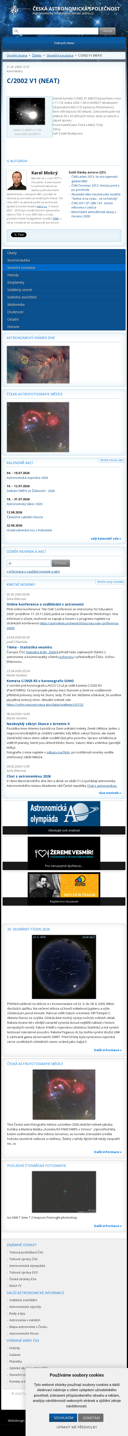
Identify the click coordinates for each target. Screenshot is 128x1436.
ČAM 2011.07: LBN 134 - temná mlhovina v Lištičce (92, 205)
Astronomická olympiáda (27, 1266)
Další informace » (108, 1050)
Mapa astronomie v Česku (28, 1327)
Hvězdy (13, 275)
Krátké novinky (21, 584)
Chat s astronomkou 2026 (29, 776)
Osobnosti (15, 312)
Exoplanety (15, 282)
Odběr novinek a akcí (26, 551)
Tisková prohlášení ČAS (26, 1252)
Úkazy (12, 253)
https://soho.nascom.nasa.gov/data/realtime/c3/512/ (45, 704)
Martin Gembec (17, 675)
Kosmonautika (18, 260)
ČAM (56, 218)
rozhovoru (66, 657)
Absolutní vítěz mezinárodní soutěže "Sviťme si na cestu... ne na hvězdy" (96, 196)
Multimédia (16, 304)
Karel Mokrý (15, 71)
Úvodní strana (17, 55)
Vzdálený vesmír (19, 289)
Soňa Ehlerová (16, 599)
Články (37, 55)
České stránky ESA (22, 1279)
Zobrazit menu (64, 43)
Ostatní (13, 319)
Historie (13, 326)
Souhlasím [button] (63, 1417)
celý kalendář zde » (106, 538)
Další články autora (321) (87, 172)
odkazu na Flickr (58, 752)
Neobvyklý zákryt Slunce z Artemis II (38, 723)
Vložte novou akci (112, 460)
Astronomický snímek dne (31, 337)
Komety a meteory (22, 1381)
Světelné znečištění (22, 297)
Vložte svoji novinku (110, 582)
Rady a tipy (17, 1313)
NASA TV (15, 1286)
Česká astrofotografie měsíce (35, 394)
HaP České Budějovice (68, 133)
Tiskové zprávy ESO (23, 1272)
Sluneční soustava (60, 55)
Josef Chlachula (17, 642)
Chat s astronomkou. (102, 785)
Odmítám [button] (91, 1417)
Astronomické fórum (24, 1333)
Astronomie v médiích (24, 1320)
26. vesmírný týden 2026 (28, 929)
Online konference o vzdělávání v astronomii (45, 604)
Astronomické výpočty (25, 1307)
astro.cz (42, 206)
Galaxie (15, 1354)
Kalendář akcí (20, 462)
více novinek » (110, 793)
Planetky (15, 1361)
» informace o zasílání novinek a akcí (33, 571)
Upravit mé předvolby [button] (77, 1427)
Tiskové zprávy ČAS (23, 1259)
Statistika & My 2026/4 (42, 652)
